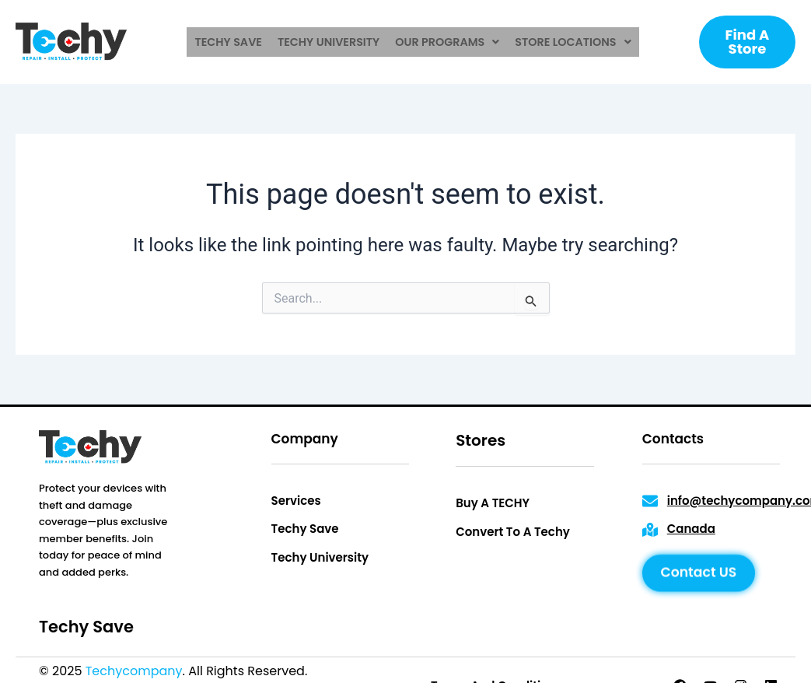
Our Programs (447, 42)
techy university (329, 42)
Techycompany (134, 671)
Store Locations (570, 42)
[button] (446, 42)
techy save (232, 42)
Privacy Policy (353, 671)
